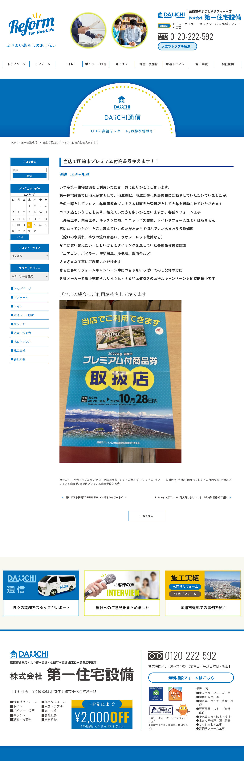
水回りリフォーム (25, 702)
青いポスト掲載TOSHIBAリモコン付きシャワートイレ (96, 497)
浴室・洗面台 (148, 64)
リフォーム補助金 (165, 480)
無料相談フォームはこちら (191, 678)
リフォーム (42, 64)
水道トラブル (175, 64)
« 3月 (20, 237)
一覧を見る (146, 516)
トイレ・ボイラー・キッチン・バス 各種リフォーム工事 (206, 25)
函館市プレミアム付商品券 (203, 480)
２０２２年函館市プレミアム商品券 (117, 480)
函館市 (182, 480)
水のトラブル (82, 480)
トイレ (69, 64)
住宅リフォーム (55, 702)
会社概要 (228, 64)
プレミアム (146, 480)
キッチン (122, 64)
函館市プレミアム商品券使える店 (100, 483)
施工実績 (201, 64)
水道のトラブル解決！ (177, 46)
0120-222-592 (191, 655)
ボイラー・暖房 (95, 64)
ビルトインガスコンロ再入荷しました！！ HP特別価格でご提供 (191, 497)
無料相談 (50, 719)
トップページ (16, 64)
